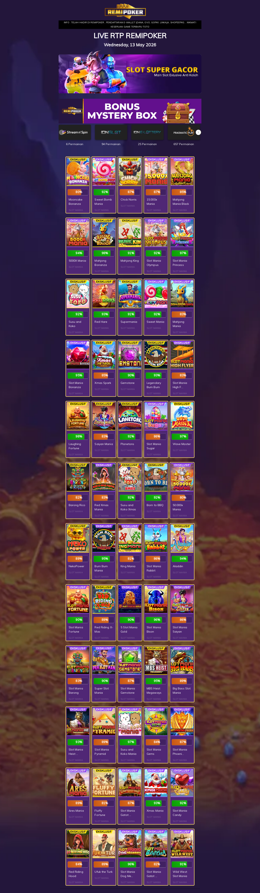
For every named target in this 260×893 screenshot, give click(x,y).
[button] (198, 132)
